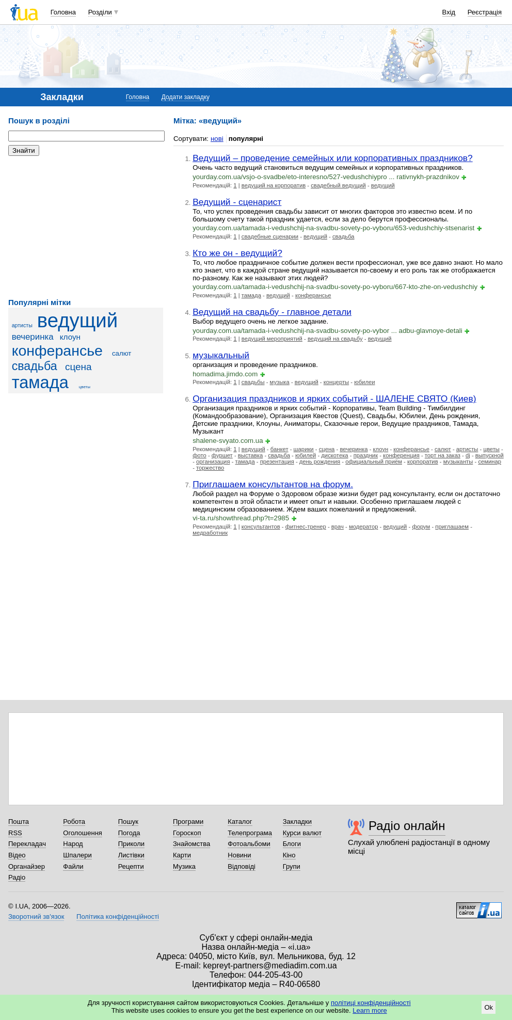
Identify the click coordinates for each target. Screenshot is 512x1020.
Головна (63, 12)
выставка (250, 455)
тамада (40, 382)
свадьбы (253, 382)
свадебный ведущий (338, 185)
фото (199, 455)
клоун (70, 336)
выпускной (489, 455)
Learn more (370, 1010)
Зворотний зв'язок (36, 916)
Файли (73, 866)
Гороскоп (187, 833)
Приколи (131, 844)
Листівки (131, 855)
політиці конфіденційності (371, 1003)
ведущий (77, 320)
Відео (17, 855)
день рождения (319, 461)
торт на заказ (442, 455)
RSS (15, 833)
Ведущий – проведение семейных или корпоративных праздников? (333, 158)
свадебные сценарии (270, 236)
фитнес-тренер (305, 526)
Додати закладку (186, 97)
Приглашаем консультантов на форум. (273, 484)
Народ (73, 844)
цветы (84, 387)
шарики (304, 449)
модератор (363, 526)
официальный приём (373, 461)
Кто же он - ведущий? (237, 253)
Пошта (18, 821)
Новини (239, 855)
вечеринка (33, 337)
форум (421, 526)
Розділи (100, 12)
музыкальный (221, 355)
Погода (129, 833)
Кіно (289, 855)
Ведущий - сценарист (237, 202)
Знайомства (191, 844)
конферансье (57, 350)
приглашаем (452, 526)
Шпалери (77, 855)
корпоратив (422, 461)
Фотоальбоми (249, 844)
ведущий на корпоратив (274, 185)
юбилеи (364, 382)
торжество (210, 468)
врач (337, 526)
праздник (366, 455)
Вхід (449, 12)
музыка (280, 382)
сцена (78, 366)
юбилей (305, 455)
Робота (74, 821)
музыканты (458, 461)
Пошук (128, 821)
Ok (488, 1007)
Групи (291, 866)
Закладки (297, 821)
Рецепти (131, 866)
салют (121, 353)
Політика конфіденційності (117, 916)
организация (213, 461)
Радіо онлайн (407, 826)
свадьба (34, 366)
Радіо (16, 877)
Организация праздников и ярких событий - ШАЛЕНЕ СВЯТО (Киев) (334, 398)
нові (217, 138)
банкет (279, 449)
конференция (401, 455)
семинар (489, 461)
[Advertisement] (85, 227)
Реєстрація (485, 12)
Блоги (292, 844)
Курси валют (302, 833)
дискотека (334, 455)
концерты (336, 382)
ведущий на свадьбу (335, 339)
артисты (22, 325)
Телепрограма (250, 833)
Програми (188, 821)
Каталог (240, 821)
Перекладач (27, 844)
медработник (210, 533)
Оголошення (82, 833)
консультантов (261, 526)
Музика (184, 866)
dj (468, 455)
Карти (182, 855)
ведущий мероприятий (272, 339)
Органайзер (26, 866)
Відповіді (241, 866)
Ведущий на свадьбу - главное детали (272, 312)
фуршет (222, 455)
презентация (277, 461)
